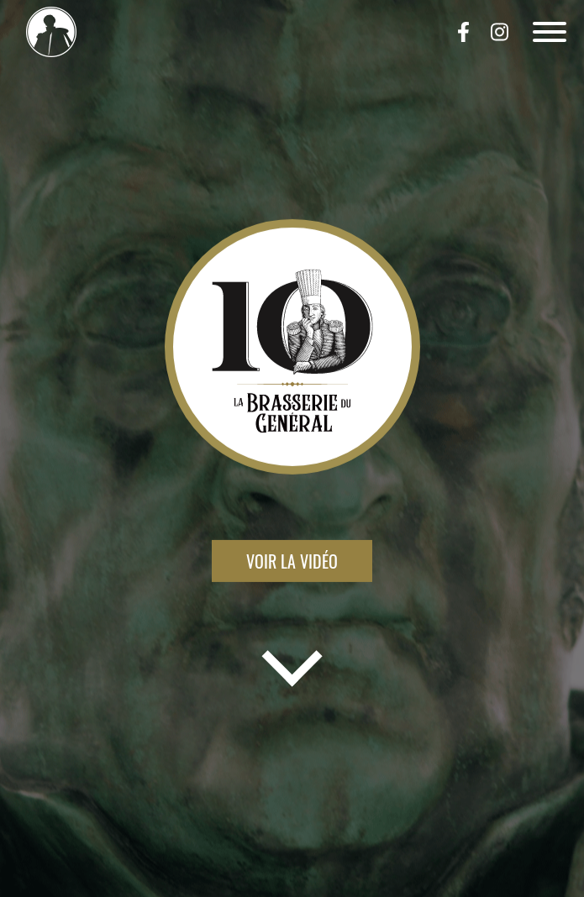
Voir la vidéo (292, 561)
